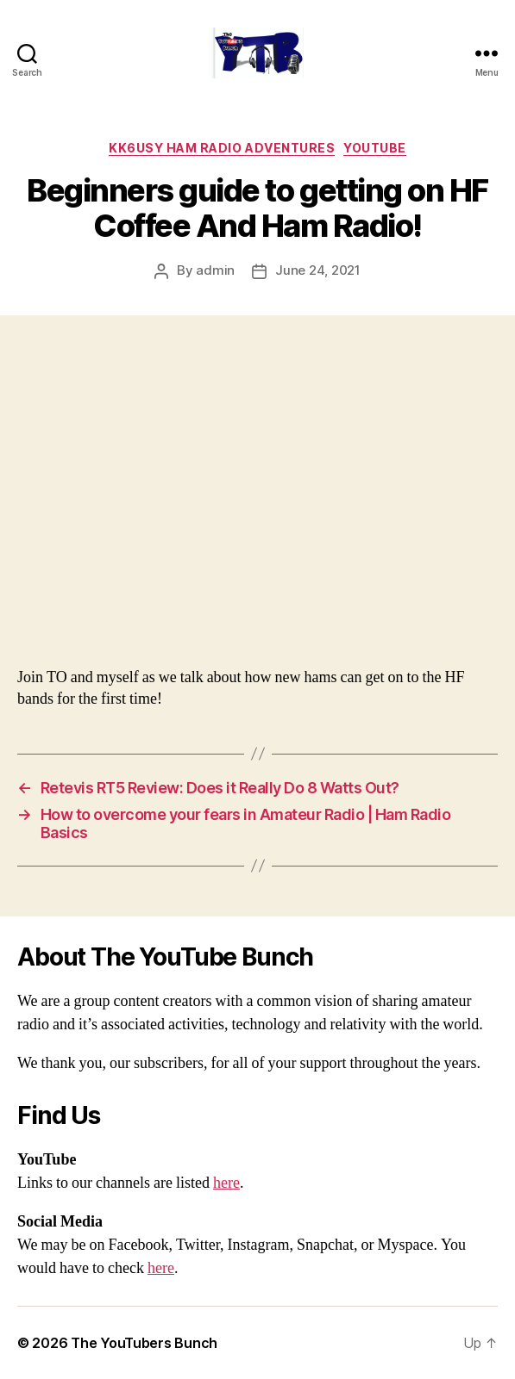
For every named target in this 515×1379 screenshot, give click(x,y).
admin (215, 270)
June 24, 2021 (318, 270)
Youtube (374, 147)
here (226, 1183)
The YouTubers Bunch (144, 1342)
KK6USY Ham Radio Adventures (222, 147)
